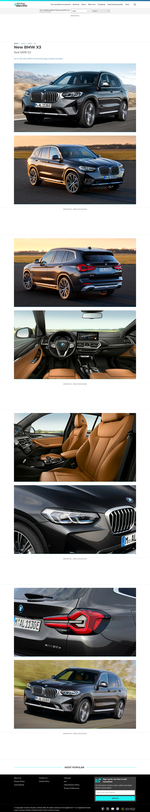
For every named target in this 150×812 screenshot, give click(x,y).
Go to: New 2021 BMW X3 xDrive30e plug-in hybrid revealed (38, 59)
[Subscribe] (115, 792)
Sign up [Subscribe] (115, 798)
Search (135, 4)
